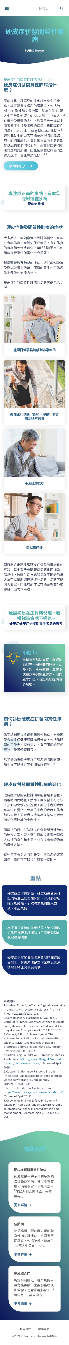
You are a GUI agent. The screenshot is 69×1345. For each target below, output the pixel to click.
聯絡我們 (43, 1329)
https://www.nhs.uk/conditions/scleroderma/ (33, 1092)
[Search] (61, 8)
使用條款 (25, 1329)
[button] (7, 8)
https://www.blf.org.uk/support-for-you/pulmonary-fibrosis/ (33, 1061)
